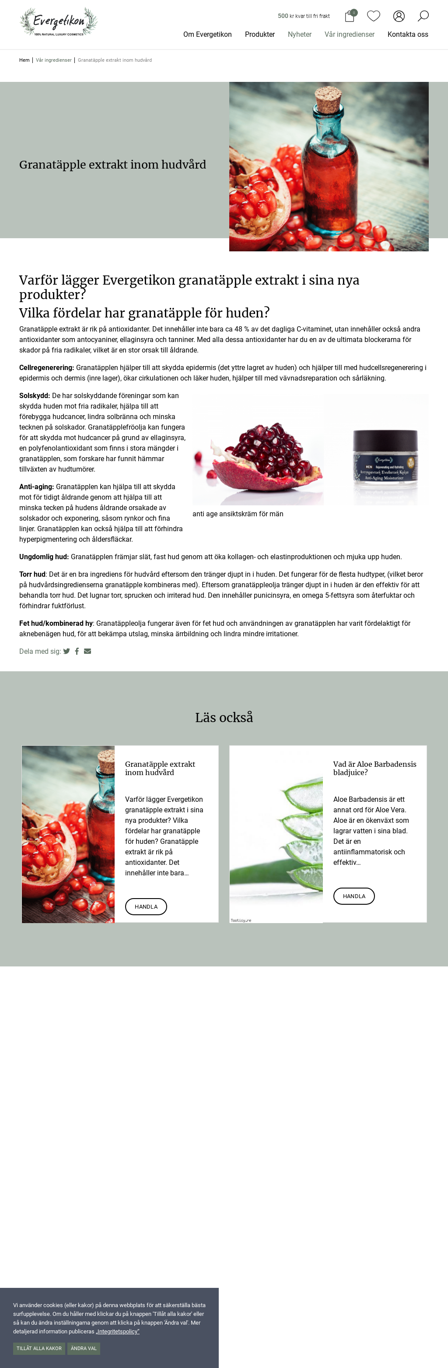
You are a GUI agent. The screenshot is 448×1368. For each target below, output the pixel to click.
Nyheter (300, 34)
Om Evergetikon (207, 34)
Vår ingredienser (349, 34)
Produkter (260, 34)
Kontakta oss (408, 34)
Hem (24, 60)
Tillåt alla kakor (39, 1348)
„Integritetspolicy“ (118, 1331)
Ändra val (84, 1348)
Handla (146, 906)
